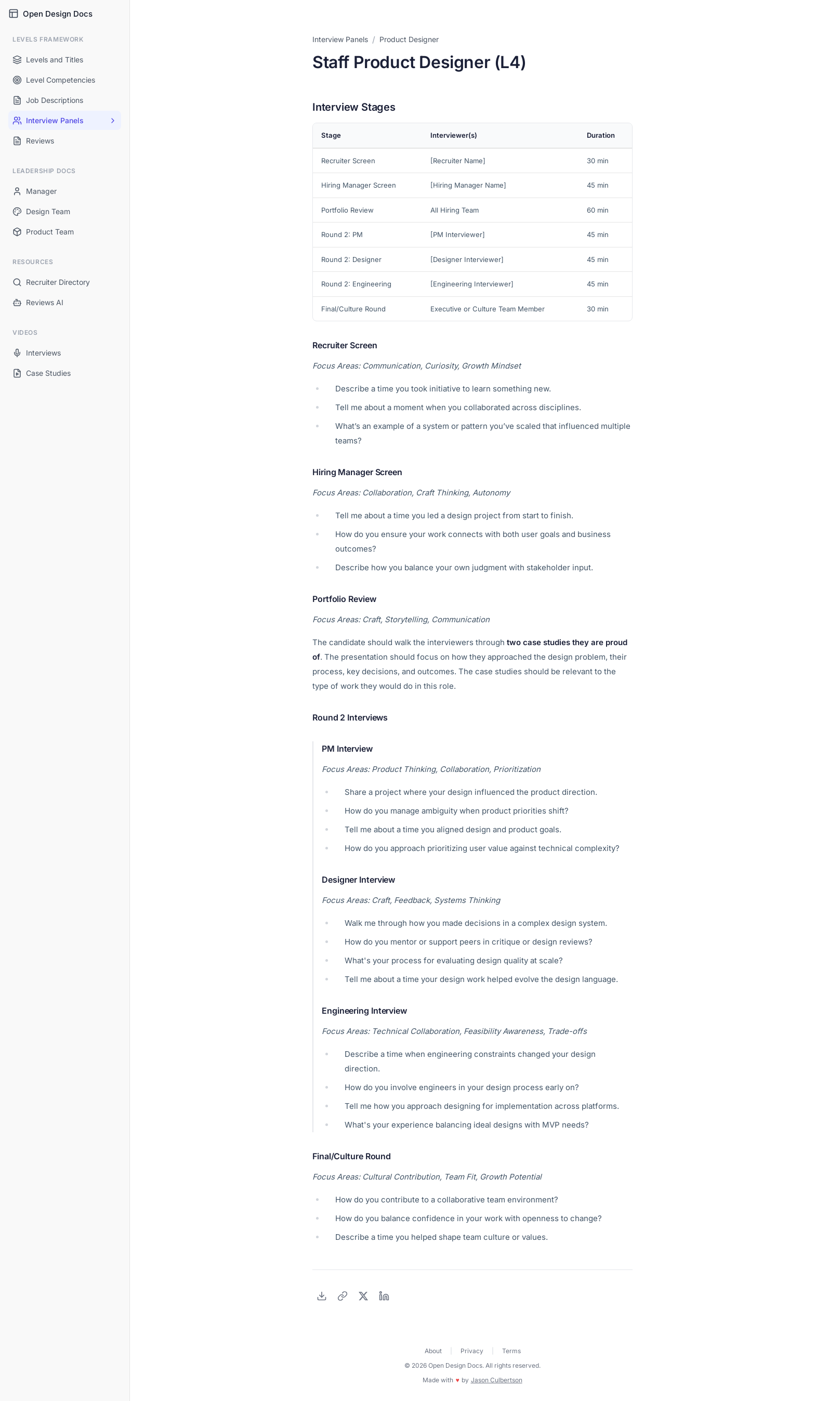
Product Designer (409, 39)
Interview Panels (340, 39)
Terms (511, 1351)
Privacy (472, 1351)
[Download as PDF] (321, 1296)
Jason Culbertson (496, 1380)
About (433, 1351)
